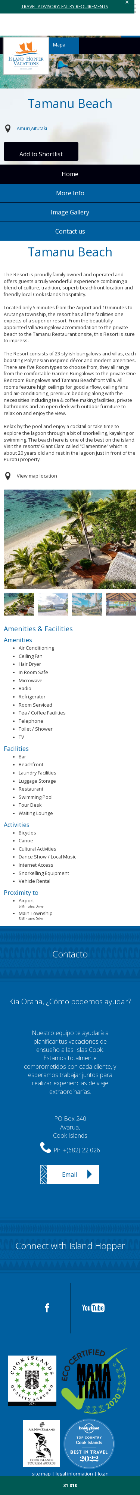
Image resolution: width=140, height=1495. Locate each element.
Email (69, 1174)
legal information (74, 1474)
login (103, 1474)
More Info (70, 193)
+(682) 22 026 (81, 1150)
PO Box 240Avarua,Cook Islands (70, 1127)
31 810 (70, 1485)
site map (41, 1474)
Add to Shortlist (41, 154)
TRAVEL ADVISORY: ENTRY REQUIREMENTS (64, 6)
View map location (37, 476)
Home (70, 174)
